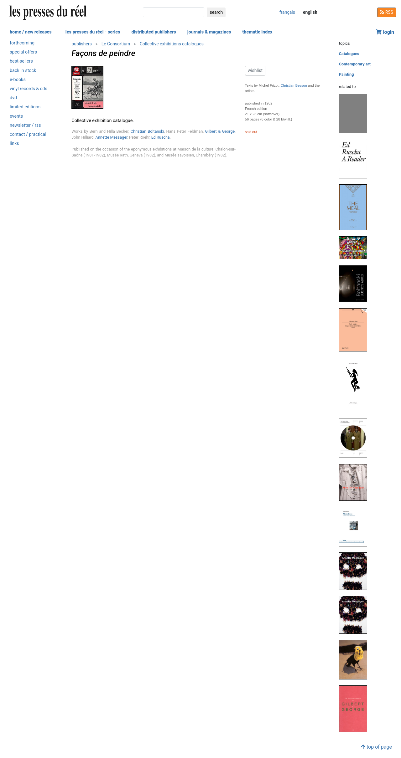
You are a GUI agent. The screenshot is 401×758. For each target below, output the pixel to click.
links (14, 143)
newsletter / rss (25, 125)
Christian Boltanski (147, 131)
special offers (23, 52)
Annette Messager (112, 137)
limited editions (25, 107)
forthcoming (22, 43)
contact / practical (28, 134)
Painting (346, 74)
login (385, 32)
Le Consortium (116, 43)
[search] (173, 12)
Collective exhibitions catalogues (172, 43)
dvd (13, 97)
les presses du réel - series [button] (92, 32)
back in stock (23, 70)
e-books (18, 79)
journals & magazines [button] (209, 32)
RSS (386, 12)
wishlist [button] (255, 70)
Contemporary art (355, 64)
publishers (81, 43)
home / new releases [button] (31, 32)
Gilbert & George (220, 131)
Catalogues (349, 53)
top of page (376, 747)
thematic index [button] (257, 32)
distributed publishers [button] (153, 32)
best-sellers (21, 61)
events (16, 116)
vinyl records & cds (28, 88)
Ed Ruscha (160, 137)
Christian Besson (293, 85)
